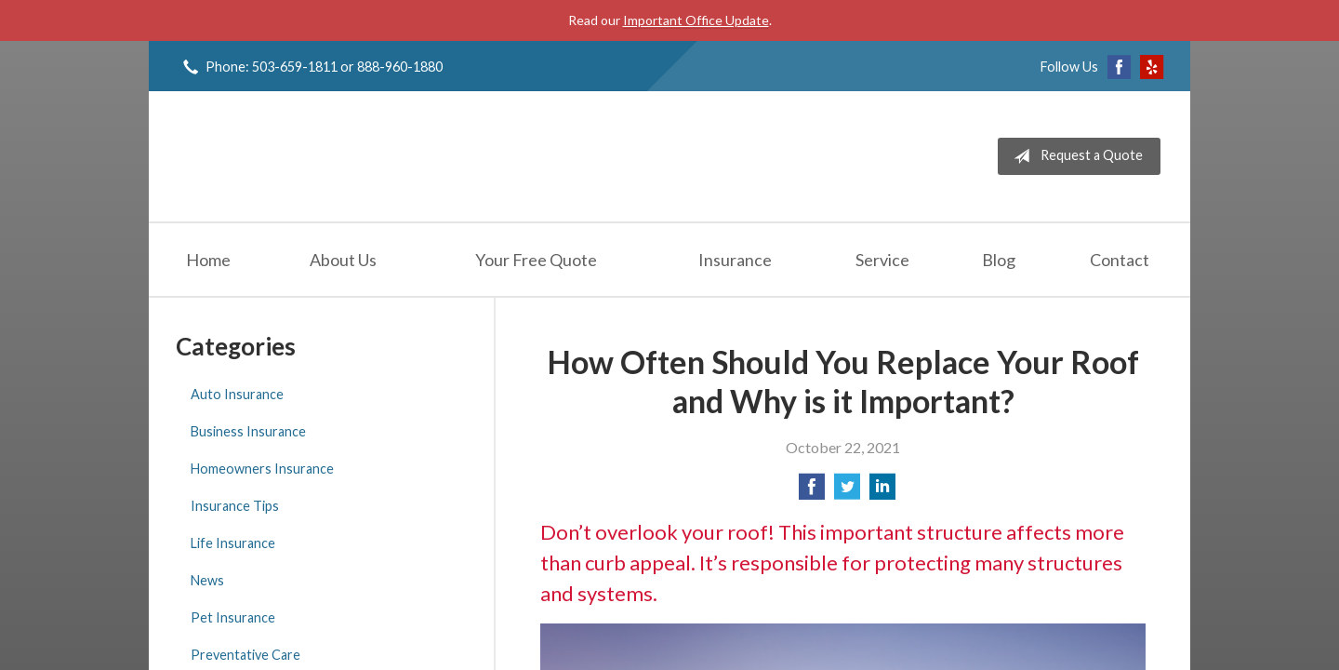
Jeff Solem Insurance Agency (318, 156)
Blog (998, 259)
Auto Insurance (237, 394)
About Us (343, 259)
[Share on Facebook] (812, 492)
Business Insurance (248, 431)
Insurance (735, 259)
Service (882, 259)
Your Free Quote (536, 259)
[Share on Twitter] (847, 492)
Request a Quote (1074, 156)
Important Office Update (696, 20)
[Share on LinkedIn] (882, 492)
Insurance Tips (235, 506)
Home (208, 259)
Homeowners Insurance (262, 468)
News (207, 580)
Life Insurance (233, 543)
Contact (1119, 259)
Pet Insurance (233, 617)
